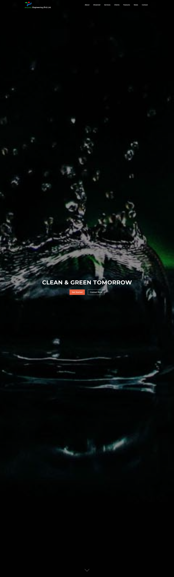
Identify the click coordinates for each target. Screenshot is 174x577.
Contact (145, 5)
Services (107, 5)
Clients (116, 5)
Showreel (96, 5)
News (136, 5)
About (87, 5)
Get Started (77, 292)
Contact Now (96, 292)
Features (126, 5)
